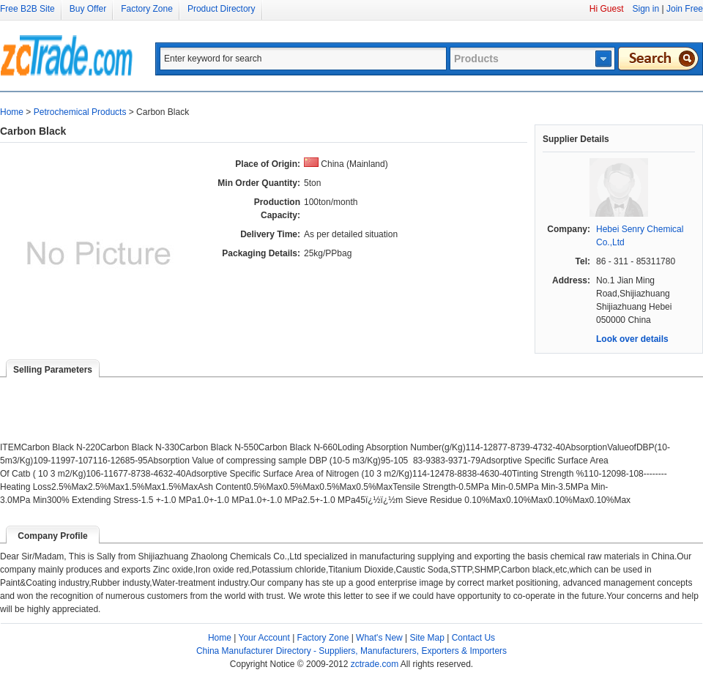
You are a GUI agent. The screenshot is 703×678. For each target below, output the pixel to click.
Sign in (645, 9)
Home (11, 112)
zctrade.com (374, 664)
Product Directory (221, 9)
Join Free (684, 9)
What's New (379, 638)
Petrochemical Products (80, 112)
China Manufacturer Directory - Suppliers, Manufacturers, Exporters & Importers (351, 651)
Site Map (427, 638)
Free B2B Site (27, 9)
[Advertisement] (171, 400)
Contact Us (473, 638)
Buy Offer (88, 9)
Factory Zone (147, 9)
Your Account (264, 638)
